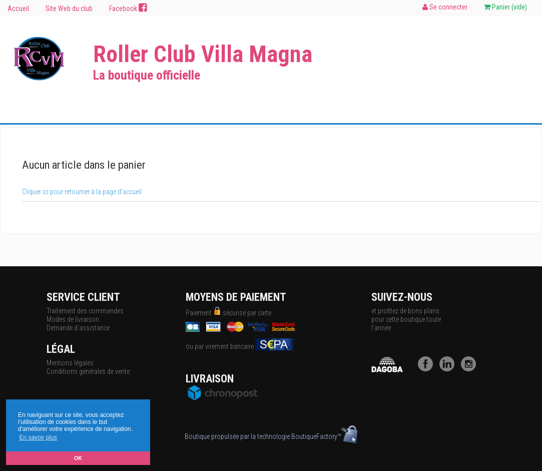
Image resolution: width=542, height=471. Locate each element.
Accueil (18, 9)
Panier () (505, 7)
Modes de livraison (73, 319)
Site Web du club (69, 9)
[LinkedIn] (449, 369)
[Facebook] (428, 369)
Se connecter (444, 7)
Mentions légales (70, 363)
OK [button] (78, 458)
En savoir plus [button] (38, 437)
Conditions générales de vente (88, 371)
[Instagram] (471, 369)
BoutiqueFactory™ (324, 436)
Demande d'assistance (78, 328)
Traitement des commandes (85, 311)
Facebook (128, 8)
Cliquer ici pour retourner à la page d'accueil (82, 192)
